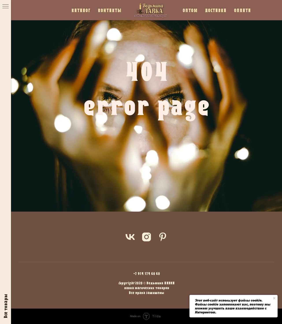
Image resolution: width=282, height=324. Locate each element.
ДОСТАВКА (215, 10)
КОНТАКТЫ (110, 10)
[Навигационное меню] (5, 6)
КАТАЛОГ (80, 10)
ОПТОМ (190, 10)
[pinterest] (162, 236)
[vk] (130, 236)
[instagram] (146, 236)
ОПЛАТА (242, 10)
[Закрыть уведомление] (274, 298)
